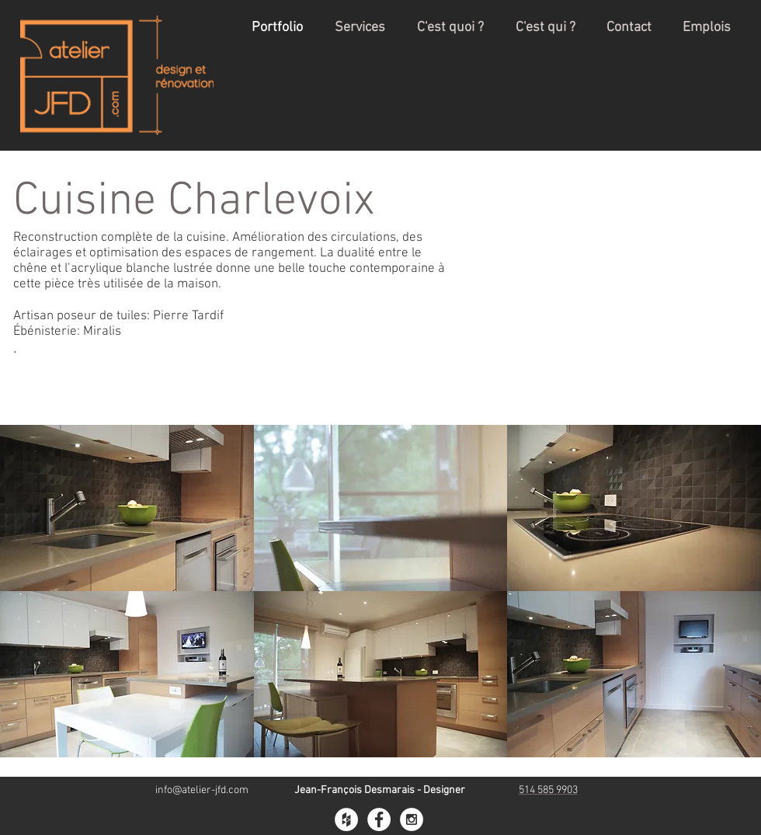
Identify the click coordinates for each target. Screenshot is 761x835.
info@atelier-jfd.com (201, 790)
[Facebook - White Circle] (379, 819)
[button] (127, 508)
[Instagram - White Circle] (411, 819)
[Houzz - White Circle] (346, 819)
